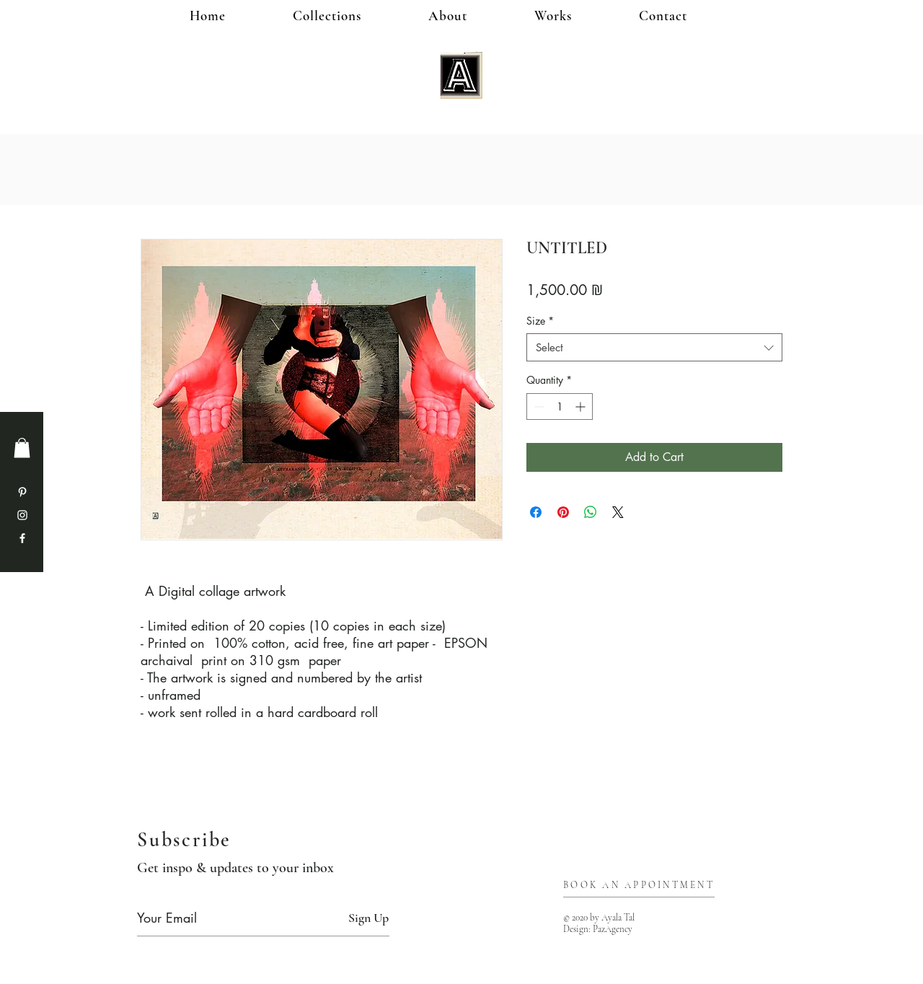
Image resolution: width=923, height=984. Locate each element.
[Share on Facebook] (535, 512)
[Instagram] (22, 515)
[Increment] (582, 406)
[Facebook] (22, 538)
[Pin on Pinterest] (563, 512)
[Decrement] (538, 406)
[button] (576, 15)
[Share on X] (618, 512)
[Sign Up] (368, 918)
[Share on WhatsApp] (590, 512)
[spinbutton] (560, 406)
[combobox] (654, 347)
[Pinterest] (22, 492)
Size (540, 321)
